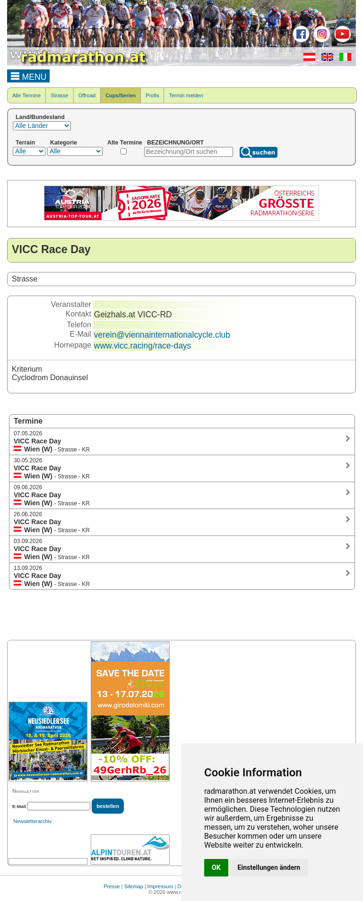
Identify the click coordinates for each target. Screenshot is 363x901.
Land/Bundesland (40, 117)
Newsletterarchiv (32, 821)
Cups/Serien (120, 95)
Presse (112, 886)
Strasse (59, 95)
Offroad (87, 95)
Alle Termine (26, 95)
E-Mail (19, 806)
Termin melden (186, 95)
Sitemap (133, 886)
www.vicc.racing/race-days (142, 345)
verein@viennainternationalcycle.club (162, 335)
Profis (152, 95)
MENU (28, 75)
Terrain (25, 142)
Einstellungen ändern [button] (269, 867)
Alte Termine (124, 142)
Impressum (160, 886)
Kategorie (63, 142)
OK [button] (216, 867)
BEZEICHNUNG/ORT (175, 142)
